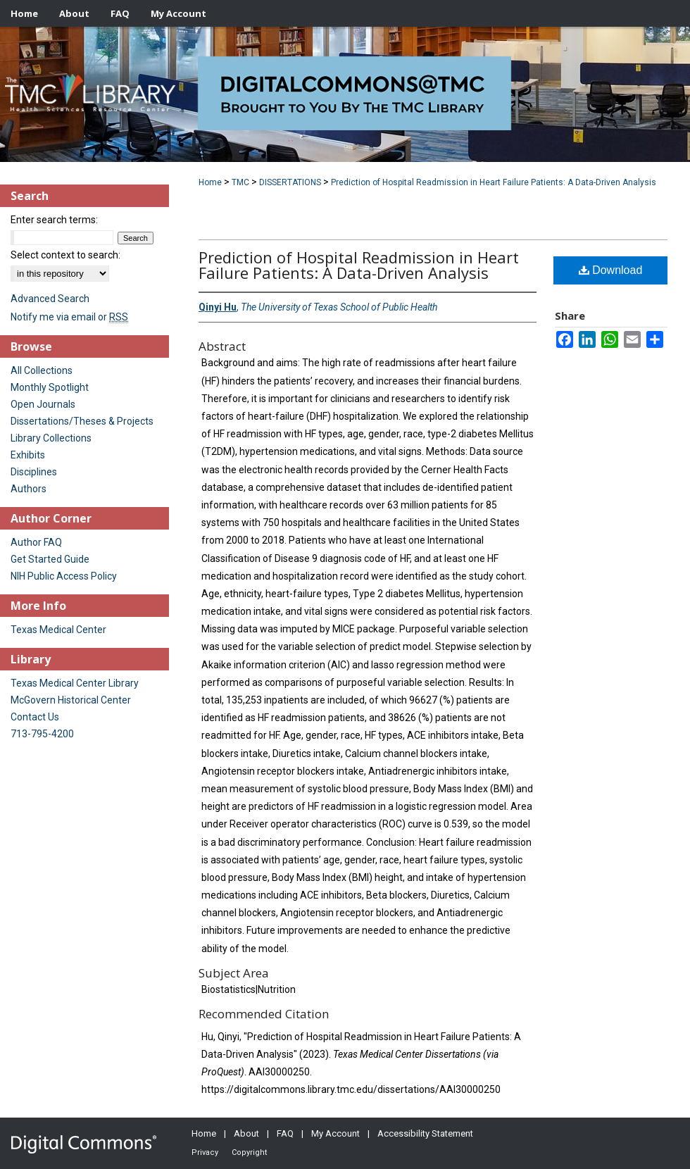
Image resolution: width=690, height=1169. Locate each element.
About (246, 1133)
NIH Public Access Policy (64, 576)
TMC (240, 182)
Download (611, 270)
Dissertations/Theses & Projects (82, 421)
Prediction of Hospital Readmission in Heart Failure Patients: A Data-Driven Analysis (493, 182)
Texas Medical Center (58, 629)
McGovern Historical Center (71, 700)
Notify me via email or (69, 317)
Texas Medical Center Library (75, 683)
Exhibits (28, 455)
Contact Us (35, 717)
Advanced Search (50, 298)
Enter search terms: (54, 219)
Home (210, 182)
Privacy (205, 1152)
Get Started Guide (50, 559)
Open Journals (43, 404)
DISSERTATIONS (290, 182)
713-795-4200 (42, 733)
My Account (335, 1133)
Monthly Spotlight (50, 387)
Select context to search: (65, 255)
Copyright (249, 1152)
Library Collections (51, 438)
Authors (28, 488)
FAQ (285, 1133)
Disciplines (34, 471)
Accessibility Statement (425, 1133)
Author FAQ (36, 542)
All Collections (42, 370)
